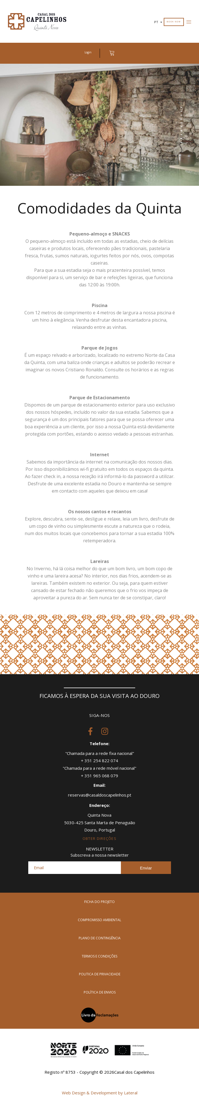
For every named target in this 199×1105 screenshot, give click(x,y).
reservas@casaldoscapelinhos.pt (99, 795)
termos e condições (99, 956)
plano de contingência (100, 938)
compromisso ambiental (99, 920)
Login (88, 52)
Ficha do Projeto (99, 901)
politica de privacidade (99, 974)
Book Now (174, 21)
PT (158, 22)
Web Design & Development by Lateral (99, 1093)
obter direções (99, 838)
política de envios (100, 992)
